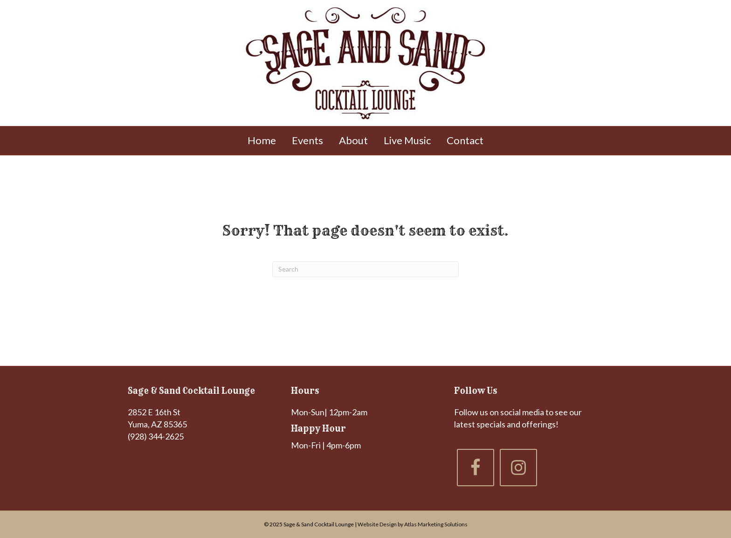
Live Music (407, 140)
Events (307, 140)
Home (262, 140)
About (353, 140)
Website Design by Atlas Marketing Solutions (413, 524)
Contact (465, 140)
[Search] (365, 269)
